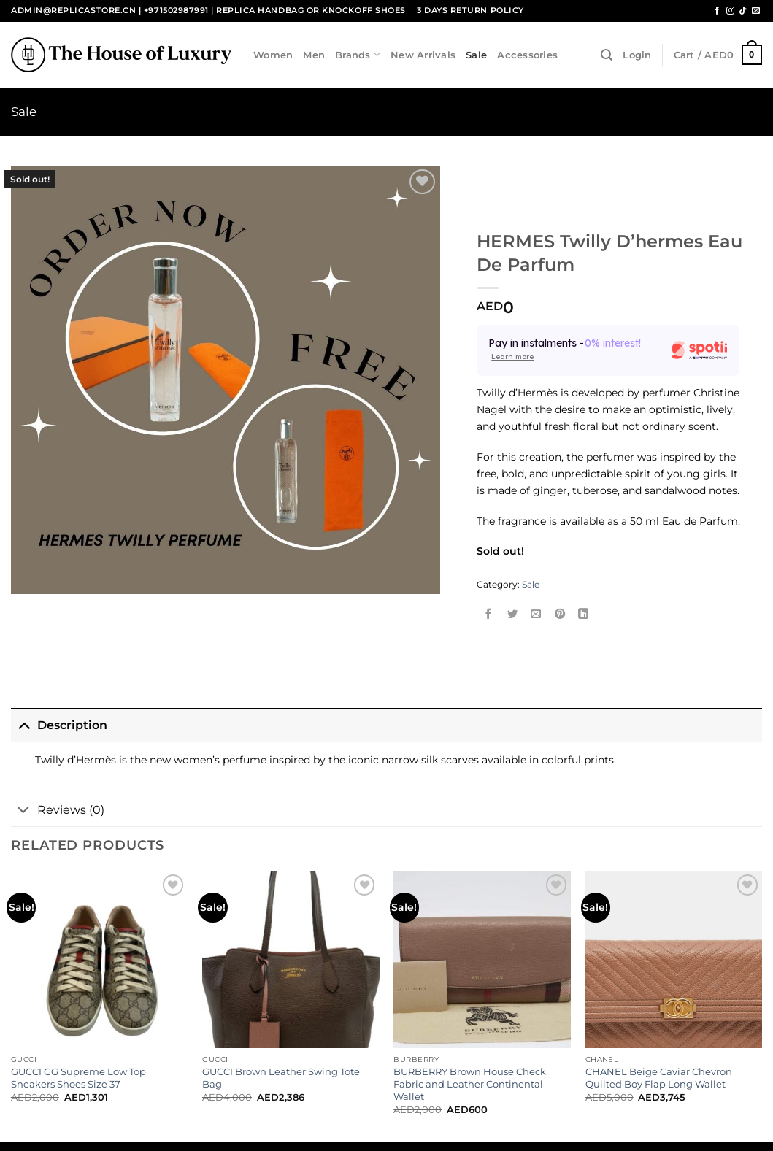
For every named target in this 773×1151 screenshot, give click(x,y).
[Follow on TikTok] (743, 11)
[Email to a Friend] (536, 614)
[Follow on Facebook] (717, 11)
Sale (476, 55)
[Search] (606, 55)
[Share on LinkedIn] (584, 614)
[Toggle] (23, 725)
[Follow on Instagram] (730, 11)
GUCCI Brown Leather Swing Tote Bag (281, 1078)
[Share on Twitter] (512, 614)
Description (59, 725)
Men (314, 55)
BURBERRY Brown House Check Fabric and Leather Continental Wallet (469, 1084)
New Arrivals (423, 55)
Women (273, 55)
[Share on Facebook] (489, 614)
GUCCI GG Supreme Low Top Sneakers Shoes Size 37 (78, 1078)
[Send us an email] (756, 11)
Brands (357, 54)
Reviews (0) (57, 811)
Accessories (527, 55)
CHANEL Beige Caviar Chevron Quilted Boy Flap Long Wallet (658, 1078)
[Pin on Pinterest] (560, 614)
